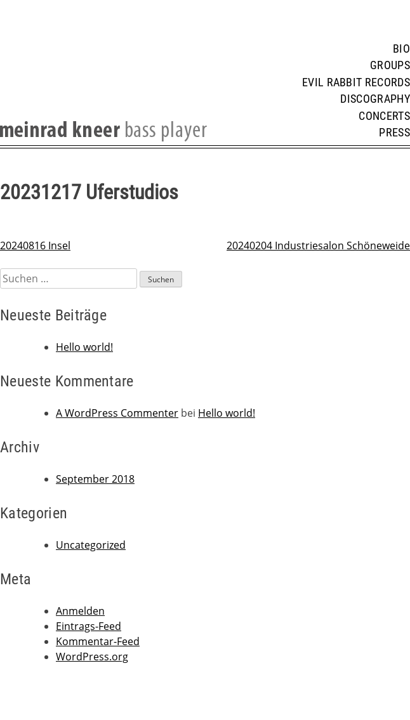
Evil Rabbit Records (356, 82)
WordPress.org (92, 657)
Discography (375, 99)
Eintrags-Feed (88, 626)
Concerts (384, 116)
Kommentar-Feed (98, 641)
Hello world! (84, 347)
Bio (401, 49)
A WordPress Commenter (117, 413)
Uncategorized (91, 545)
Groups (390, 65)
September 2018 (95, 479)
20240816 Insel (35, 245)
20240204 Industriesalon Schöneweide (318, 245)
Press (394, 132)
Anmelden (80, 611)
